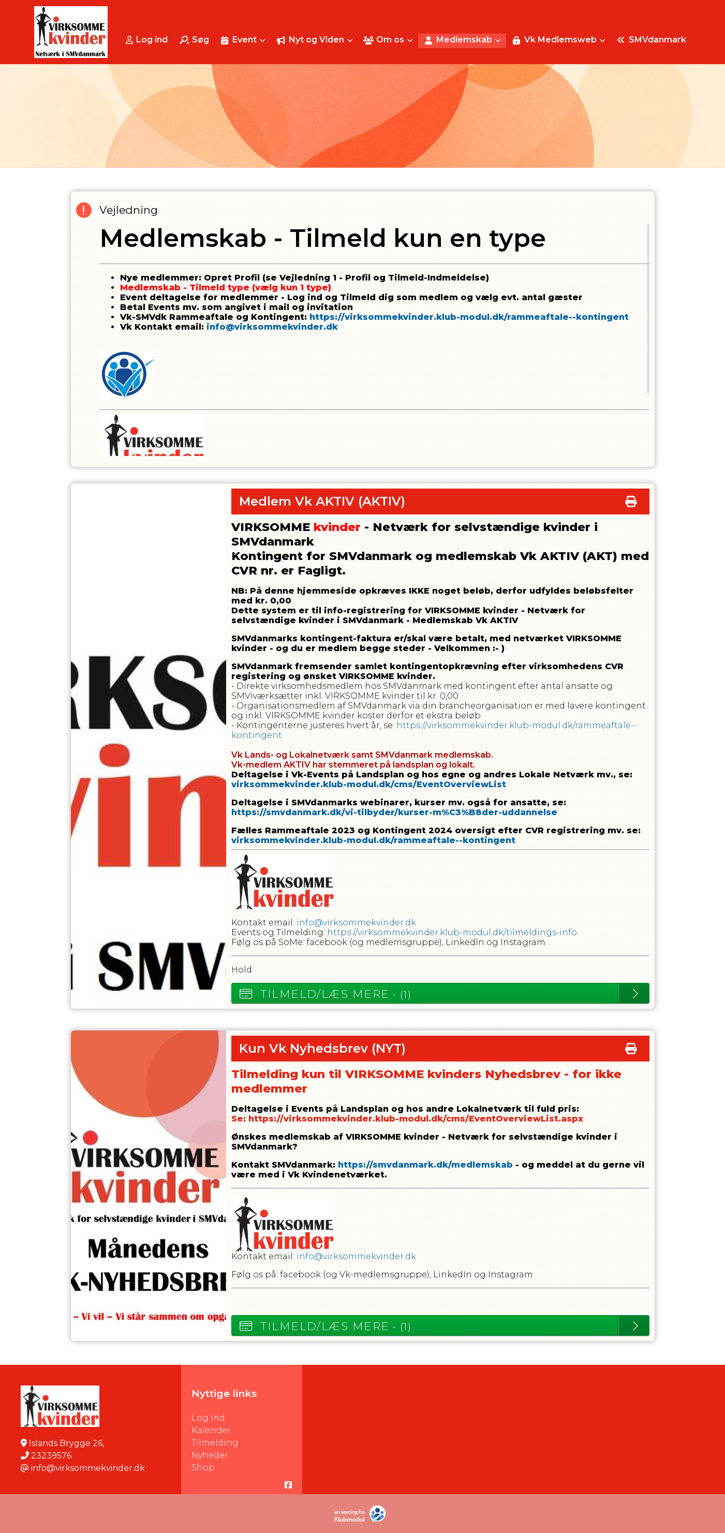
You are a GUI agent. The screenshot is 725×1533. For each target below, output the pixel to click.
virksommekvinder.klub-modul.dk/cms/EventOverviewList (368, 784)
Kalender (211, 1430)
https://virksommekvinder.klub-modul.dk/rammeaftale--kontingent (469, 317)
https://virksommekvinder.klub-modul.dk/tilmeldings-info (452, 932)
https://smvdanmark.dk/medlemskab (425, 1165)
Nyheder (209, 1455)
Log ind (147, 40)
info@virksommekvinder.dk (272, 327)
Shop (203, 1467)
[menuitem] (148, 40)
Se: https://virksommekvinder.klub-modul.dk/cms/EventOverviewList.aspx (407, 1119)
